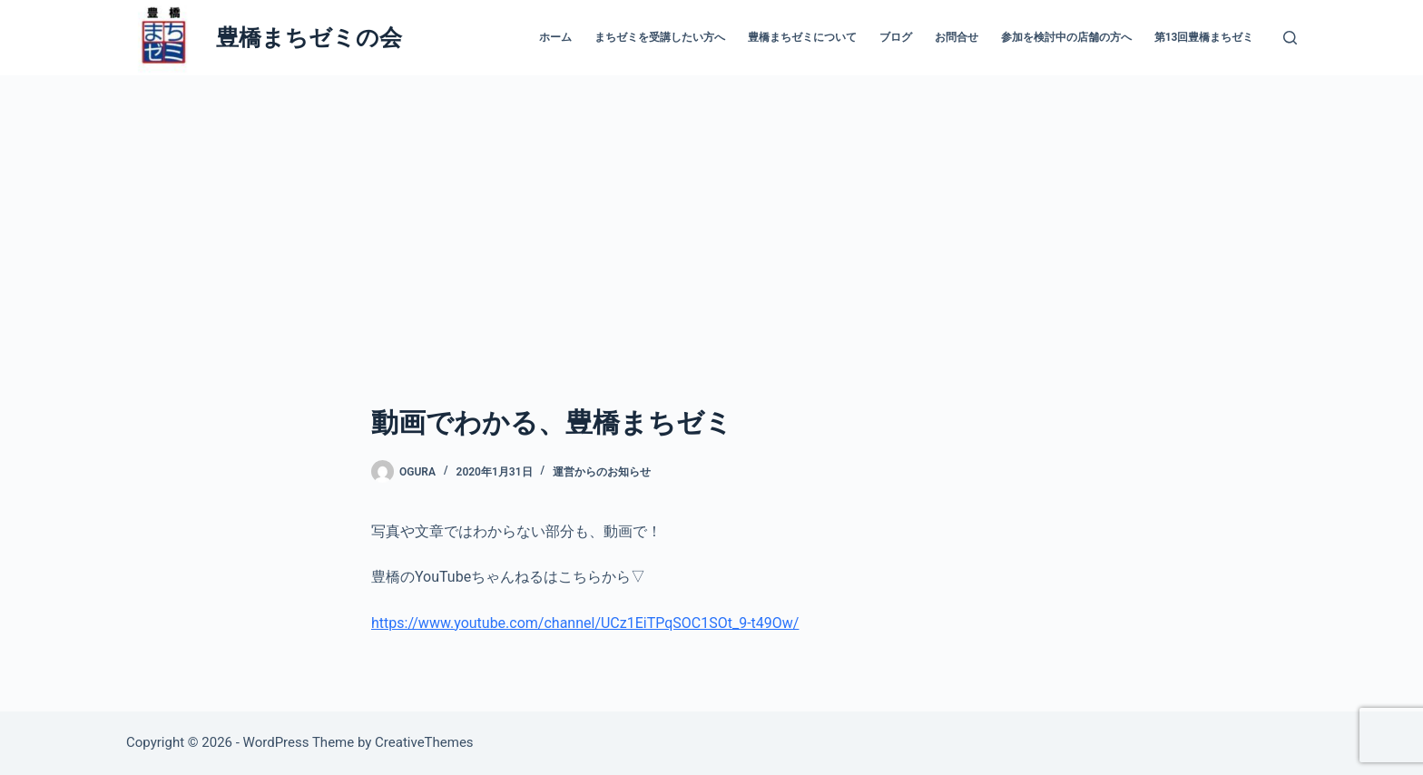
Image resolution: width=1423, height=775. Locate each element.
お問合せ (956, 37)
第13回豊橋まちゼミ (1204, 37)
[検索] (1290, 37)
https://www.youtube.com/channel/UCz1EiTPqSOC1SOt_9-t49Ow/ (585, 623)
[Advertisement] (711, 211)
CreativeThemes (424, 742)
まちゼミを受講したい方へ (659, 37)
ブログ (895, 37)
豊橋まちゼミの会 (309, 38)
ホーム (555, 37)
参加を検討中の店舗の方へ (1066, 37)
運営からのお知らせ (602, 472)
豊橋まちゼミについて (802, 37)
